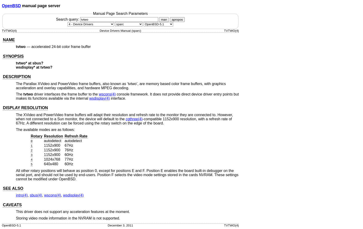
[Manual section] (91, 24)
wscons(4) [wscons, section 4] (107, 94)
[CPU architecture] (129, 24)
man (164, 19)
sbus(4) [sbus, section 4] (36, 195)
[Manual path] (158, 24)
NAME (9, 40)
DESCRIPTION (17, 76)
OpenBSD (11, 5)
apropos (177, 19)
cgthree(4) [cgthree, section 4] (134, 119)
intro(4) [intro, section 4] (22, 195)
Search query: (107, 19)
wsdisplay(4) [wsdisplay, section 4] (99, 98)
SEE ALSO (13, 188)
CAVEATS (12, 205)
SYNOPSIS (13, 56)
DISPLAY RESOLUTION (25, 107)
